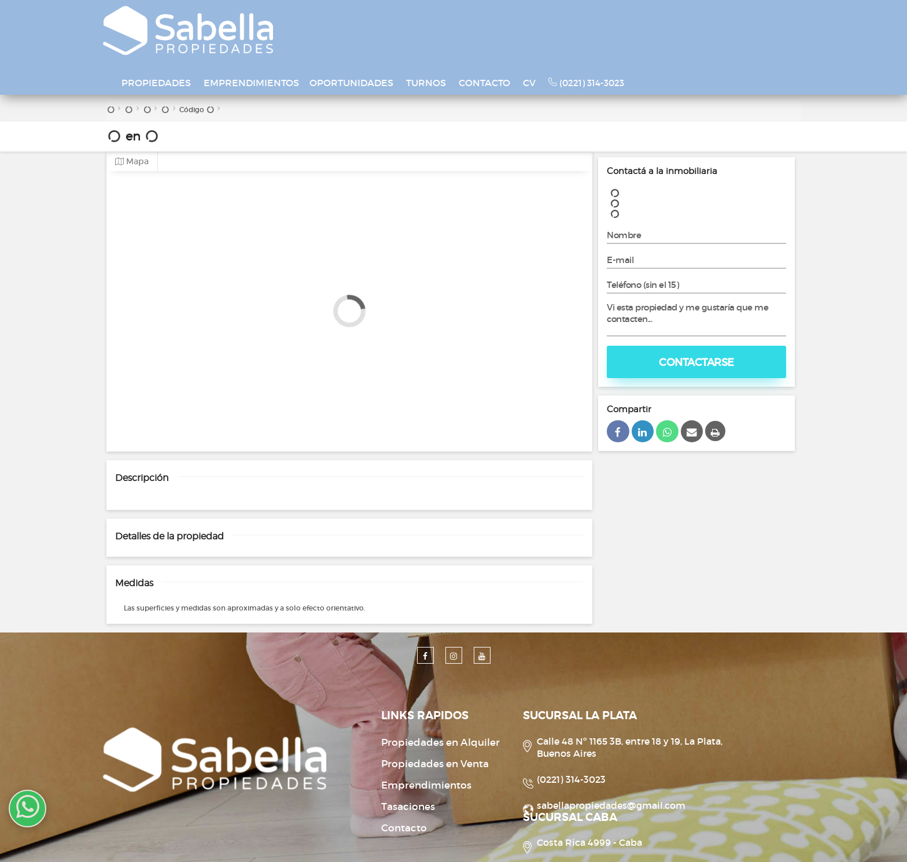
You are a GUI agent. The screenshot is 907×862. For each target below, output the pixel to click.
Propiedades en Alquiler (385, 689)
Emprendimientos (371, 732)
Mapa (132, 108)
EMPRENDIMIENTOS (361, 19)
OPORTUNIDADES (461, 19)
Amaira (561, 839)
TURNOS (536, 19)
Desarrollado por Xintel (437, 839)
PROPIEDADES (266, 19)
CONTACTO (594, 19)
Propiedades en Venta (380, 711)
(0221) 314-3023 (696, 19)
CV (639, 19)
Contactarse (696, 309)
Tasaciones (353, 754)
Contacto (349, 775)
